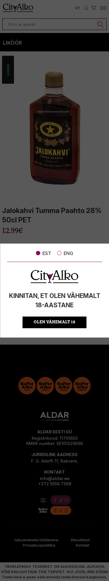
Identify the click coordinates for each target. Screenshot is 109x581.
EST (43, 253)
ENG (65, 253)
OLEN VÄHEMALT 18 (54, 322)
